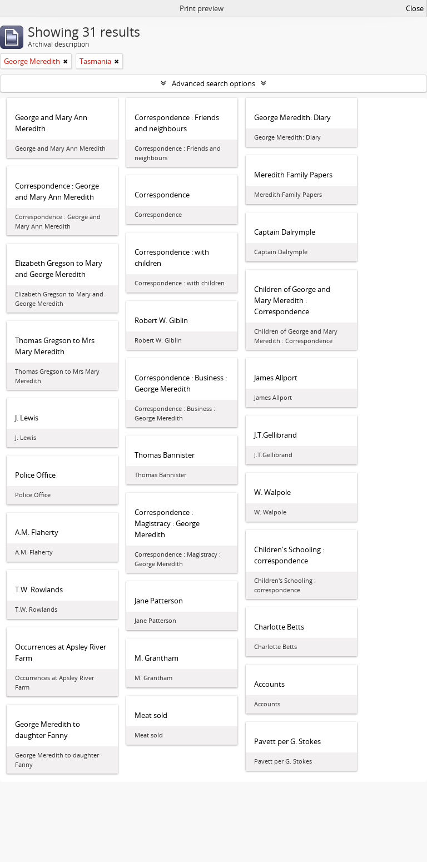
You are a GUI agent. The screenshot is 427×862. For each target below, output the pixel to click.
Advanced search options (213, 83)
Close (415, 8)
